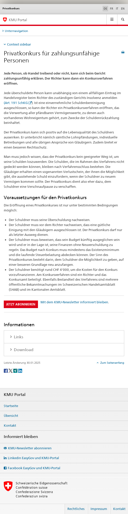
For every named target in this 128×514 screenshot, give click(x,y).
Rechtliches (75, 509)
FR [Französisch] (111, 8)
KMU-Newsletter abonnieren (30, 448)
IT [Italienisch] (117, 8)
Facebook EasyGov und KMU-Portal (34, 468)
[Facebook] (6, 370)
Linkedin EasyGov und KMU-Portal (33, 458)
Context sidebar (19, 44)
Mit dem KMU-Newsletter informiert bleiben (74, 302)
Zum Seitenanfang (112, 362)
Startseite (11, 406)
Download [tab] (23, 349)
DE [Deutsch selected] (105, 8)
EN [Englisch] (122, 8)
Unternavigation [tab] (16, 31)
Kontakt (10, 425)
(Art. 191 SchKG (16, 103)
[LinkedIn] (20, 370)
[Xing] (15, 370)
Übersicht (11, 416)
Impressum (99, 509)
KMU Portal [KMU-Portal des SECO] (18, 20)
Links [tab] (18, 337)
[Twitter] (11, 370)
